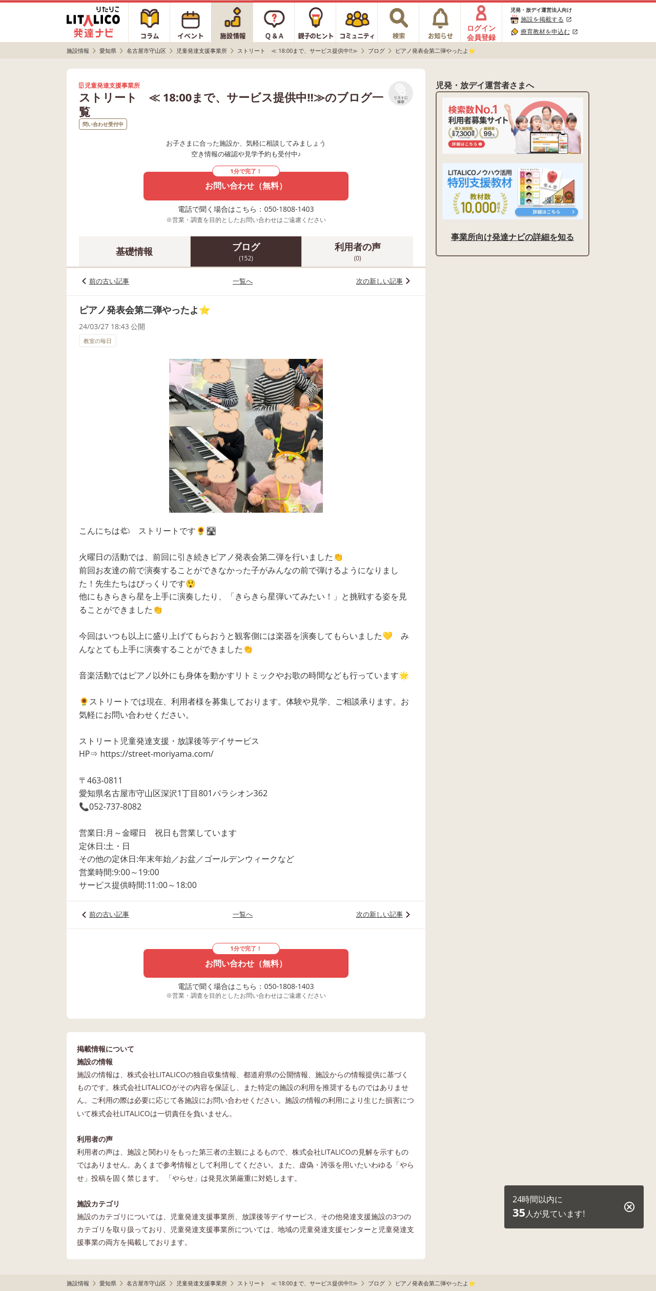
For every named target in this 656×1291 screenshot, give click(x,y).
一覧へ (243, 281)
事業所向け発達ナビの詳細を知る (512, 237)
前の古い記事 (109, 281)
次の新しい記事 (379, 281)
